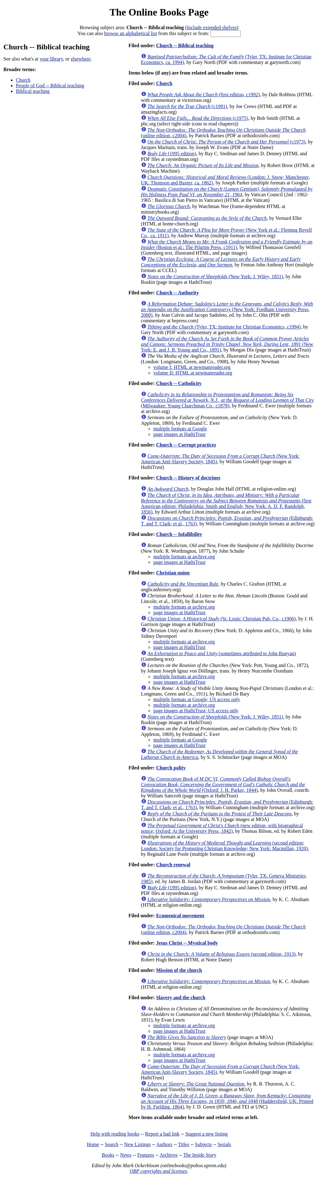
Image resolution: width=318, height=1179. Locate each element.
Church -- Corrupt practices (186, 444)
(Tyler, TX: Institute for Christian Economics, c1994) (224, 326)
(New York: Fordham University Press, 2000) (227, 309)
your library (51, 58)
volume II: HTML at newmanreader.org (192, 372)
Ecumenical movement (180, 915)
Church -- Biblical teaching (185, 45)
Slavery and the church (180, 997)
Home (93, 1144)
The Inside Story (199, 1155)
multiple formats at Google (180, 428)
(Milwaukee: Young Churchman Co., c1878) (227, 400)
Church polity (171, 767)
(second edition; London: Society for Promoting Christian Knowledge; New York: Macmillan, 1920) (224, 845)
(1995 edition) (172, 153)
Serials (224, 1144)
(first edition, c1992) (204, 94)
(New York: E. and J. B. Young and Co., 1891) (227, 344)
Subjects (203, 1144)
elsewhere (81, 58)
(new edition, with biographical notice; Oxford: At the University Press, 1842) (222, 828)
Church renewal (173, 864)
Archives (169, 1155)
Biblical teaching (33, 91)
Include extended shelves (212, 27)
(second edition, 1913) (222, 954)
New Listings (137, 1144)
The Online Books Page (158, 12)
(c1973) (227, 141)
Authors (164, 1144)
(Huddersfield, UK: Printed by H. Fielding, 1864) (227, 1101)
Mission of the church (179, 970)
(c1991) (187, 106)
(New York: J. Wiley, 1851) (215, 276)
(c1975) (198, 118)
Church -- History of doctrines (188, 477)
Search (112, 1144)
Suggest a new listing (206, 1133)
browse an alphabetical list (130, 33)
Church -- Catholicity (179, 383)
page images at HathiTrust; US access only (195, 710)
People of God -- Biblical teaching (50, 85)
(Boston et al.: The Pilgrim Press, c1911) (226, 244)
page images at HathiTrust (179, 434)
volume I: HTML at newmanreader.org (191, 367)
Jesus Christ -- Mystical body (187, 942)
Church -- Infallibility (179, 534)
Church (23, 80)
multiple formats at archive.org (184, 556)
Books (108, 1155)
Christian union (173, 572)
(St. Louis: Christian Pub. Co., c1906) (222, 618)
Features (145, 1155)
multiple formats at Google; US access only (196, 699)
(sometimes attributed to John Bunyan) (222, 653)
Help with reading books (114, 1133)
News (125, 1155)
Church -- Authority (177, 292)
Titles (183, 1144)
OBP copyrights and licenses (158, 1171)
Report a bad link (162, 1133)
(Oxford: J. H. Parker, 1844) (223, 784)
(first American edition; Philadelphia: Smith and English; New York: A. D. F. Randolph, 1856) (226, 503)
